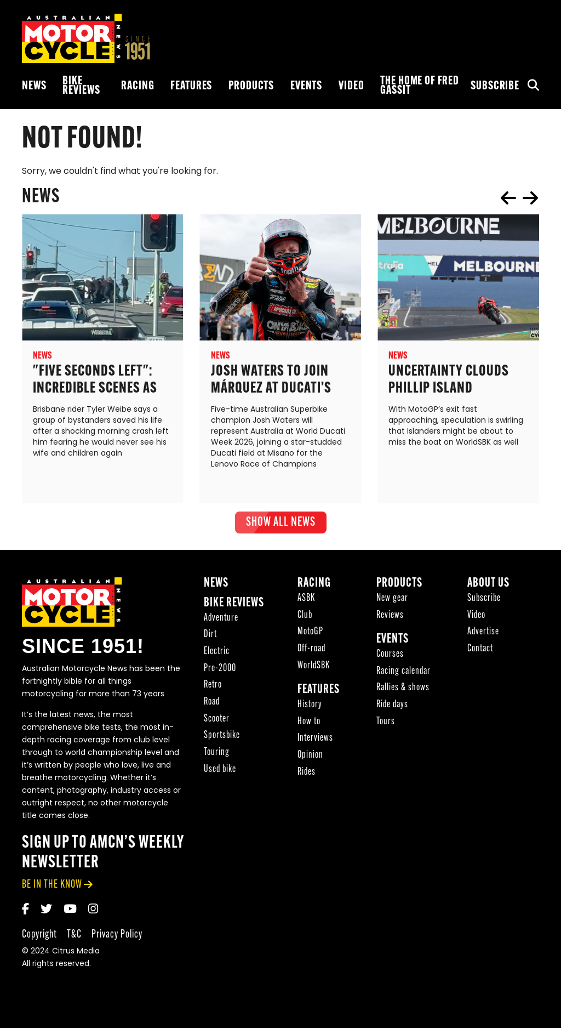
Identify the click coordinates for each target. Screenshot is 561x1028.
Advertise (483, 633)
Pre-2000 (220, 669)
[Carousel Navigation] (519, 198)
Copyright (39, 935)
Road (212, 703)
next (530, 198)
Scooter (217, 720)
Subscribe (495, 86)
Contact (480, 650)
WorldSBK (313, 667)
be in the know (52, 885)
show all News (281, 522)
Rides (306, 773)
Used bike (220, 770)
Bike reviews (81, 86)
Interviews (315, 739)
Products (251, 86)
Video (351, 86)
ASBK (306, 599)
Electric (217, 653)
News (34, 86)
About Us (488, 584)
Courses (390, 655)
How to (308, 723)
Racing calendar (403, 672)
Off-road (311, 650)
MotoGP (310, 633)
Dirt (210, 636)
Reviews (390, 616)
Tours (385, 723)
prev (508, 198)
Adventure (221, 619)
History (309, 706)
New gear (392, 599)
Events (306, 86)
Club (304, 616)
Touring (217, 753)
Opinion (310, 756)
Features (191, 86)
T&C (74, 935)
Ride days (392, 706)
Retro (213, 686)
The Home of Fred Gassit (419, 86)
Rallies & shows (403, 689)
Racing (137, 86)
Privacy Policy (116, 935)
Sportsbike (222, 736)
